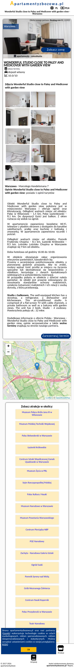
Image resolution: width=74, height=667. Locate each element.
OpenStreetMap (63, 398)
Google (6, 633)
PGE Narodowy (37, 541)
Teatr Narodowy (37, 623)
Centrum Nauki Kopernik (37, 600)
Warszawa (9, 26)
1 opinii (40, 193)
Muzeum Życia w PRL (37, 471)
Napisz (70, 665)
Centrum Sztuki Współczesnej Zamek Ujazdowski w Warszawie (37, 460)
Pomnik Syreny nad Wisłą (37, 576)
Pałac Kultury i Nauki (37, 494)
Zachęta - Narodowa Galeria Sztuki (37, 553)
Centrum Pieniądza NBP (37, 529)
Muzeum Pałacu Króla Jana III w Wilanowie (37, 413)
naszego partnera (48, 325)
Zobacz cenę (56, 49)
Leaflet (49, 398)
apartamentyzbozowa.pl (37, 3)
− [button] (8, 352)
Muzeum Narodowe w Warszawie (37, 506)
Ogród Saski (37, 564)
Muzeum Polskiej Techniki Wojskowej (37, 424)
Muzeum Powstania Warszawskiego (37, 517)
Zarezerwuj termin (55, 336)
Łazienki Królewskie (37, 447)
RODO (5, 644)
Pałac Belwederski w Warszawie (37, 435)
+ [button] (8, 346)
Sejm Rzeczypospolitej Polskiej (36, 482)
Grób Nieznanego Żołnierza (37, 588)
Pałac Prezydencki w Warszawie (37, 611)
